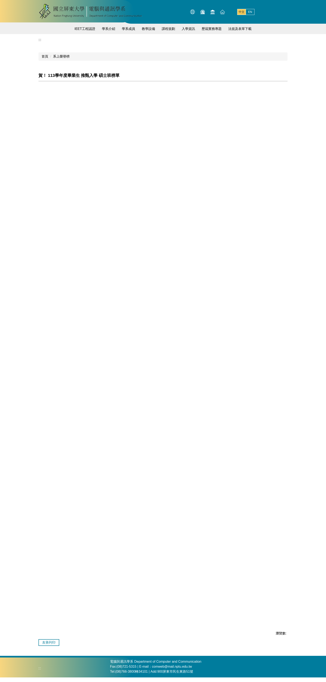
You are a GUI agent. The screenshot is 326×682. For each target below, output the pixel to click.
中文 (241, 12)
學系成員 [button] (128, 29)
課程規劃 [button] (168, 29)
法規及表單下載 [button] (240, 29)
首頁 (45, 56)
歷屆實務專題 (212, 29)
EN (250, 12)
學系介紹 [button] (108, 29)
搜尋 (283, 12)
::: (173, 11)
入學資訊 (188, 29)
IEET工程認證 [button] (84, 29)
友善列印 (49, 642)
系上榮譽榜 (61, 56)
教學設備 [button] (148, 29)
